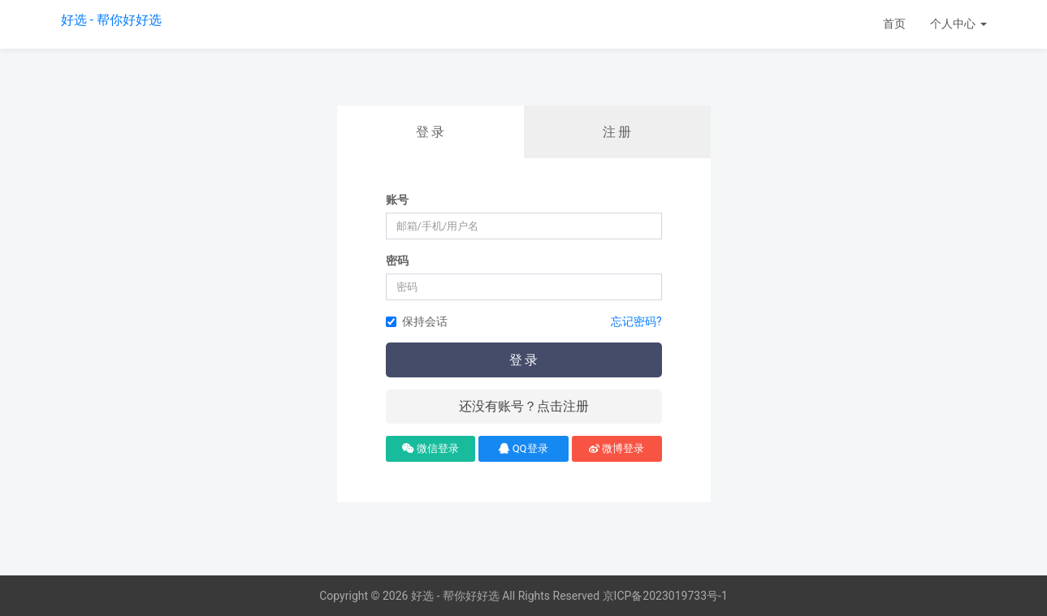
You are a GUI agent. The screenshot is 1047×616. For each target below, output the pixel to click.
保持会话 (417, 321)
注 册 (617, 132)
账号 (397, 199)
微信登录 (430, 448)
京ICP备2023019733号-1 (665, 595)
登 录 (430, 132)
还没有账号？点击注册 (524, 406)
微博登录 (616, 448)
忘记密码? (636, 321)
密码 (397, 260)
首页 (894, 23)
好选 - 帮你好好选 (111, 20)
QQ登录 (523, 448)
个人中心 (958, 23)
